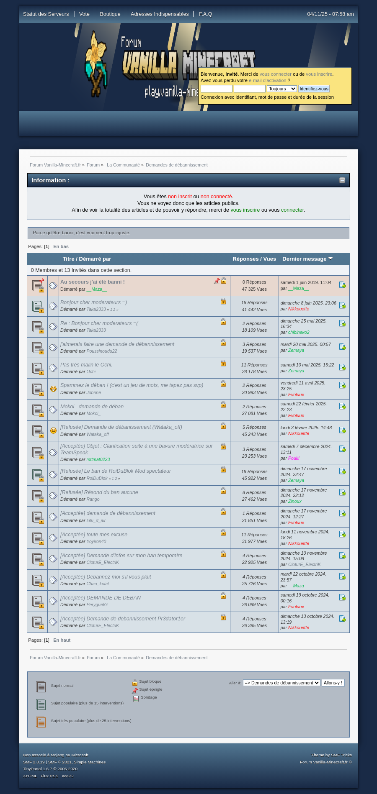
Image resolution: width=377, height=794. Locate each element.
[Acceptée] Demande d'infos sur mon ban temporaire (121, 555)
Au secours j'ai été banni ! (92, 282)
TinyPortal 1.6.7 (37, 768)
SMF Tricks (341, 755)
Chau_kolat (97, 583)
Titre (69, 259)
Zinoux (295, 501)
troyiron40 (96, 541)
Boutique (110, 14)
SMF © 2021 (60, 762)
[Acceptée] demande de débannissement (107, 513)
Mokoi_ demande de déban (92, 407)
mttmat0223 (98, 459)
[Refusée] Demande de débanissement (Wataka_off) (121, 427)
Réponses (245, 259)
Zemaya (296, 350)
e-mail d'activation (267, 80)
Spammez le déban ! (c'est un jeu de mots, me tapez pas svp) (131, 385)
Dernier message (307, 259)
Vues (269, 259)
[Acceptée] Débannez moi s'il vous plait (105, 577)
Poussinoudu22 (101, 350)
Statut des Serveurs (46, 14)
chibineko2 (299, 332)
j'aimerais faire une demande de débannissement (117, 344)
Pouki (294, 458)
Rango (92, 499)
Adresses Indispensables (160, 14)
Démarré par (95, 259)
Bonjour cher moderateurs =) (93, 302)
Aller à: (235, 683)
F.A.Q (205, 14)
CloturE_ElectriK (102, 562)
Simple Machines (90, 762)
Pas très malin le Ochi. (86, 365)
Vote (84, 14)
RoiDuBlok (96, 478)
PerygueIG (97, 604)
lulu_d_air (96, 520)
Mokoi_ (93, 413)
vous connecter (276, 74)
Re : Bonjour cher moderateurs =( (99, 323)
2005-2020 (67, 768)
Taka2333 (96, 309)
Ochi (91, 371)
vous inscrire (319, 74)
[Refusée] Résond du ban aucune (99, 492)
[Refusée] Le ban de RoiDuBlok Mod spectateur (115, 471)
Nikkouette (298, 308)
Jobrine (93, 392)
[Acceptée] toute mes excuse (93, 535)
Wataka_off (97, 434)
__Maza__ (96, 289)
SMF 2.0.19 (34, 762)
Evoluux (296, 394)
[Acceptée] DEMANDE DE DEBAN (100, 598)
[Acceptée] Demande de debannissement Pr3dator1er (122, 619)
